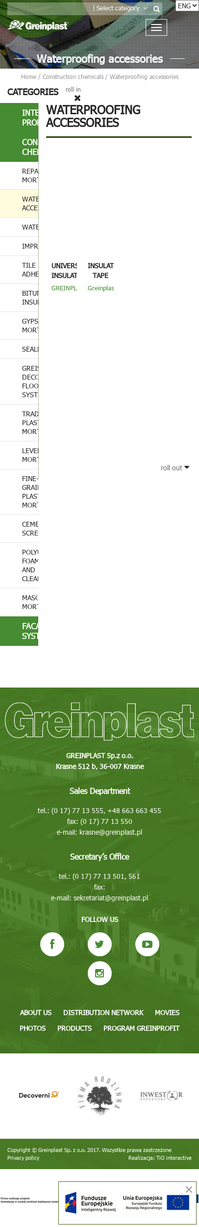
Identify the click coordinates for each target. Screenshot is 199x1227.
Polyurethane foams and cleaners (30, 565)
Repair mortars (30, 175)
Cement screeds (30, 528)
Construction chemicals (30, 147)
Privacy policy (23, 1157)
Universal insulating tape (70, 275)
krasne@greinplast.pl (110, 832)
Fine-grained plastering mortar (30, 492)
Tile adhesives (30, 269)
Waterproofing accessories (30, 203)
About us (35, 1012)
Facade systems (30, 631)
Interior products (30, 117)
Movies (167, 1012)
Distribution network (103, 1012)
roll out (175, 467)
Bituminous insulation (30, 297)
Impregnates (30, 246)
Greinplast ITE (102, 292)
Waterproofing (30, 226)
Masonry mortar (30, 602)
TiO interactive (174, 1157)
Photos (33, 1028)
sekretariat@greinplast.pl (111, 897)
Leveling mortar (30, 455)
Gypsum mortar (30, 325)
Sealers (30, 349)
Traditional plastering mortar (30, 422)
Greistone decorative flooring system (30, 381)
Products (74, 1028)
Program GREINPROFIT (141, 1028)
